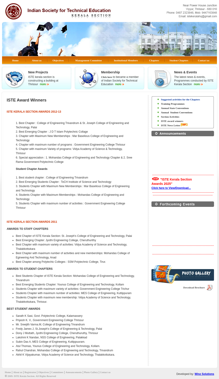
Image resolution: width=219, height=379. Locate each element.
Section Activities (170, 116)
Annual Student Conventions (176, 112)
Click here (106, 77)
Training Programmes (173, 103)
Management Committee (88, 60)
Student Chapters (178, 60)
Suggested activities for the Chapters (180, 99)
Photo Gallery (91, 372)
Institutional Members (126, 60)
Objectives (58, 60)
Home (15, 60)
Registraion (30, 372)
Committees (57, 372)
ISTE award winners (172, 121)
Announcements (73, 372)
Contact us (203, 60)
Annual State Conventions (175, 108)
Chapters (154, 60)
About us (37, 60)
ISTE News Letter (171, 125)
